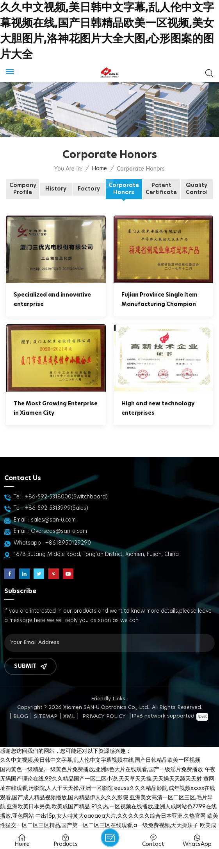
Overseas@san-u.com (59, 531)
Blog (20, 716)
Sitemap (45, 716)
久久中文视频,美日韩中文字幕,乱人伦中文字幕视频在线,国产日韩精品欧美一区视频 (100, 760)
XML (69, 716)
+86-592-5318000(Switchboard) (66, 497)
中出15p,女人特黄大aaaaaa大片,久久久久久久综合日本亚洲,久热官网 (121, 816)
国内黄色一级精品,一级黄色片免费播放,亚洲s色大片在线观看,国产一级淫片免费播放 (101, 769)
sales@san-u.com (53, 520)
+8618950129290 (68, 543)
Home (99, 168)
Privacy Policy (104, 716)
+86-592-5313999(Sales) (56, 508)
